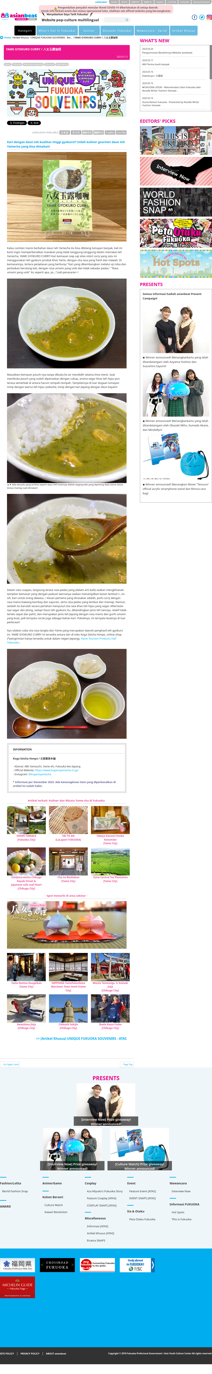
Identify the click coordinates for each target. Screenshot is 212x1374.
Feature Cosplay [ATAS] (101, 1198)
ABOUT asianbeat (56, 1353)
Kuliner (89, 30)
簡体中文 (135, 2)
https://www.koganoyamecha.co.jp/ (56, 770)
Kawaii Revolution (56, 1212)
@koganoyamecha (40, 774)
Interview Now (181, 1191)
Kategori (25, 30)
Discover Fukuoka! (117, 30)
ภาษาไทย (172, 2)
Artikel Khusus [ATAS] (100, 1233)
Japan (7, 64)
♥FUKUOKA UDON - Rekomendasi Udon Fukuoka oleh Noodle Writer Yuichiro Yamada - (171, 89)
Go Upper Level (11, 1064)
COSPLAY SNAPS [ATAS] (102, 1205)
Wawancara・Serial (152, 30)
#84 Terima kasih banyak (155, 64)
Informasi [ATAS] (97, 1226)
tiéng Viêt (184, 2)
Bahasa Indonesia (201, 2)
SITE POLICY (7, 1353)
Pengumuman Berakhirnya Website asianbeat (167, 52)
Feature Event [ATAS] (142, 1191)
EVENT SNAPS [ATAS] (142, 1198)
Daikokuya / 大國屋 (152, 75)
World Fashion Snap (15, 1191)
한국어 (124, 2)
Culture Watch (54, 1205)
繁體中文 (148, 2)
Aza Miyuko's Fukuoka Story (105, 1191)
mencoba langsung (33, 64)
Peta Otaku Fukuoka (142, 1219)
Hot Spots (178, 1212)
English (159, 2)
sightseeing (62, 64)
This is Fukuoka (181, 1219)
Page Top (127, 1064)
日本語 (114, 2)
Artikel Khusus (183, 30)
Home (7, 37)
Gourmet (49, 64)
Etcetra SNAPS (96, 1240)
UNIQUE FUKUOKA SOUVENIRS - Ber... (51, 37)
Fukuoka (17, 64)
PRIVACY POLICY (30, 1353)
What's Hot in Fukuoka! (57, 30)
